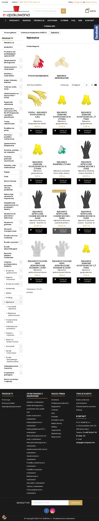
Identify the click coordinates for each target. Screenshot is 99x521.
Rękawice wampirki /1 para (62, 163)
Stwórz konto (91, 2)
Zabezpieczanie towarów (11, 367)
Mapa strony (56, 423)
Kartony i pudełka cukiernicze (9, 137)
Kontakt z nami (57, 420)
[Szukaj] (49, 11)
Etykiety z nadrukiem (9, 74)
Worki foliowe (10, 181)
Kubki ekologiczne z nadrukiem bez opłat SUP (35, 408)
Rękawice (10, 302)
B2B (80, 20)
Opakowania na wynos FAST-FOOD (11, 95)
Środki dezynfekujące (10, 248)
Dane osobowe (82, 400)
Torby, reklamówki (9, 122)
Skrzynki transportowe (10, 230)
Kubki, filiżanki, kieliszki (10, 81)
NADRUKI (27, 20)
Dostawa (52, 20)
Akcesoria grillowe (8, 223)
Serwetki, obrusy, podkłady (8, 187)
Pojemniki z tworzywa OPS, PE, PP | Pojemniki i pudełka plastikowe (11, 113)
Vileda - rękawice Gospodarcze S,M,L (37, 114)
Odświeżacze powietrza (11, 327)
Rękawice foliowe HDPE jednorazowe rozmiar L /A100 (37, 264)
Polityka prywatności (60, 403)
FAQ (73, 20)
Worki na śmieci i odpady (11, 380)
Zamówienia (81, 403)
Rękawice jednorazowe (14, 314)
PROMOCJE (9, 42)
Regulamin (55, 406)
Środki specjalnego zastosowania (12, 359)
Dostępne (80, 85)
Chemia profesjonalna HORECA (10, 264)
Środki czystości (11, 242)
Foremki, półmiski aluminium (9, 158)
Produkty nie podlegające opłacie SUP (9, 54)
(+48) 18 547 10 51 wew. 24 (29, 2)
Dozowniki (10, 346)
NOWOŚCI (8, 47)
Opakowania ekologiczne (10, 61)
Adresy (79, 410)
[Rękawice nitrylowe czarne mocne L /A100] (62, 191)
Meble (8, 293)
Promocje (39, 20)
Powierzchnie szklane (11, 321)
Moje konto (56, 437)
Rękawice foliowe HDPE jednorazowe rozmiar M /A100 (62, 264)
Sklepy (54, 427)
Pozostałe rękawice (12, 307)
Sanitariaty (10, 288)
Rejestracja (56, 433)
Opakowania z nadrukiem (10, 68)
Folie (6, 176)
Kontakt (5, 2)
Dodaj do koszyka (36, 132)
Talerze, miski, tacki (10, 88)
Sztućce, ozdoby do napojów (11, 151)
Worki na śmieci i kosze (12, 340)
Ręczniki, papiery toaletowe (8, 255)
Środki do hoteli (12, 284)
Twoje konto (84, 393)
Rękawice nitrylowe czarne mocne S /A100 (86, 165)
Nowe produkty (8, 403)
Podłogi (9, 297)
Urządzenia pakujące (9, 373)
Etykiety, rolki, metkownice (10, 166)
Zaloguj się (77, 2)
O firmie (64, 20)
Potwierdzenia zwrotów (86, 406)
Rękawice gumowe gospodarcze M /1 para (62, 115)
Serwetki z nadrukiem (36, 483)
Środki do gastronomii (11, 272)
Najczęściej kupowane (11, 406)
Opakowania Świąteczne (10, 144)
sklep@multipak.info (85, 442)
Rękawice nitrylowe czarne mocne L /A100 (61, 215)
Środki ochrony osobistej (11, 236)
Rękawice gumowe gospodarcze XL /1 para (37, 165)
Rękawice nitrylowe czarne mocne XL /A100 (86, 215)
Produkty (14, 20)
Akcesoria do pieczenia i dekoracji (10, 215)
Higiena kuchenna (10, 278)
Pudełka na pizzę (9, 129)
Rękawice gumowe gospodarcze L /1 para (86, 115)
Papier (7, 172)
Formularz (49, 26)
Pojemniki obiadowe (8, 103)
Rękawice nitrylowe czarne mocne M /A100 (38, 215)
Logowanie (56, 430)
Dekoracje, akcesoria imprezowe (9, 196)
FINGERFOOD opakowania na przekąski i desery (11, 206)
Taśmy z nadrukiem (35, 486)
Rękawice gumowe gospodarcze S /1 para (86, 264)
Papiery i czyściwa (10, 334)
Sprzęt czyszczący (11, 352)
